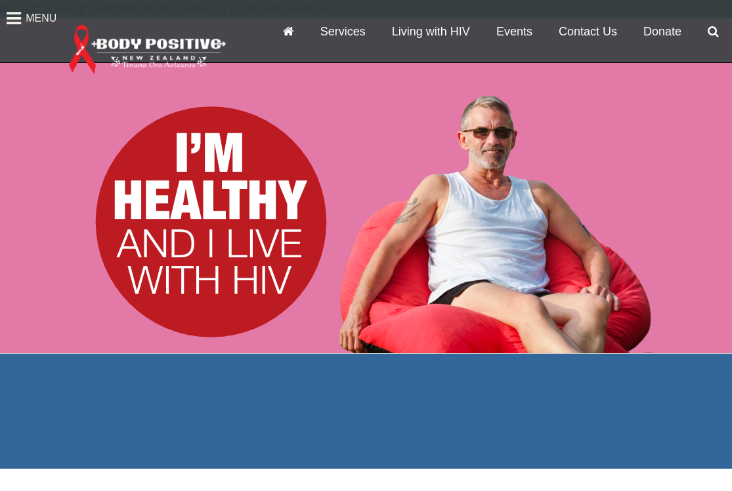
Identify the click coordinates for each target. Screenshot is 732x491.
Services (343, 31)
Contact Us (588, 31)
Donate (662, 31)
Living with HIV (431, 31)
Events (514, 31)
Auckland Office (116, 435)
